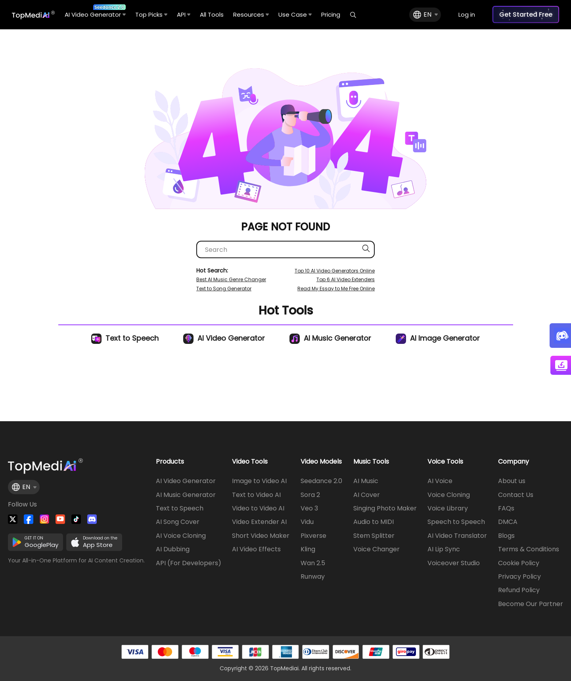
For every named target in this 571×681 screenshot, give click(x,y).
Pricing (330, 14)
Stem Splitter (374, 535)
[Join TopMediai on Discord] (92, 519)
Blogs (506, 535)
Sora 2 (310, 495)
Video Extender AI (259, 522)
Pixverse (313, 535)
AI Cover (366, 495)
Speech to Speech (456, 522)
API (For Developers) (188, 563)
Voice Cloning (448, 495)
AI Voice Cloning (181, 535)
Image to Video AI (259, 481)
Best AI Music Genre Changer (231, 279)
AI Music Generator (330, 338)
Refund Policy (519, 590)
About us (511, 481)
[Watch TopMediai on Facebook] (28, 519)
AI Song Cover (177, 522)
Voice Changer (376, 549)
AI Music (365, 481)
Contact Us (515, 495)
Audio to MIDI (373, 522)
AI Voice (439, 481)
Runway (313, 576)
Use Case (295, 14)
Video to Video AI (258, 508)
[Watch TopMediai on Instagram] (44, 519)
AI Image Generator (438, 338)
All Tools (212, 14)
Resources (251, 14)
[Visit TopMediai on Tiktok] (76, 519)
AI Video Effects (256, 549)
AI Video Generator (95, 11)
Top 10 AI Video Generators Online (335, 270)
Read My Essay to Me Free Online (336, 288)
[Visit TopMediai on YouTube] (60, 519)
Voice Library (447, 508)
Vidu (307, 522)
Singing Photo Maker (385, 508)
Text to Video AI (256, 495)
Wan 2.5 (313, 563)
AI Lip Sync (443, 549)
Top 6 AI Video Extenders (345, 279)
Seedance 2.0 (321, 481)
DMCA (507, 522)
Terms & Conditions (528, 549)
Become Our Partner (530, 604)
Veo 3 (309, 508)
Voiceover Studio (453, 563)
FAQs (506, 508)
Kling (308, 549)
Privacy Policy (519, 576)
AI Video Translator (457, 535)
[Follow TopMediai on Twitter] (12, 519)
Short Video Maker (260, 535)
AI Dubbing (173, 549)
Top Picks (151, 14)
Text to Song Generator (223, 288)
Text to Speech (125, 338)
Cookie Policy (518, 563)
